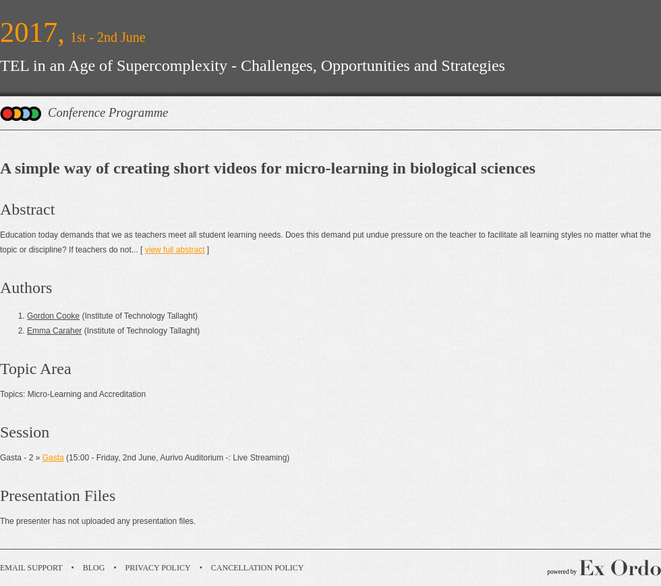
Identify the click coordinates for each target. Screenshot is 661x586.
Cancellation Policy (257, 567)
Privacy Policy (158, 567)
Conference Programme (108, 112)
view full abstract (175, 250)
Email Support (31, 567)
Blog (94, 567)
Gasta (53, 457)
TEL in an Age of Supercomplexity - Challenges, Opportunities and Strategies (252, 65)
